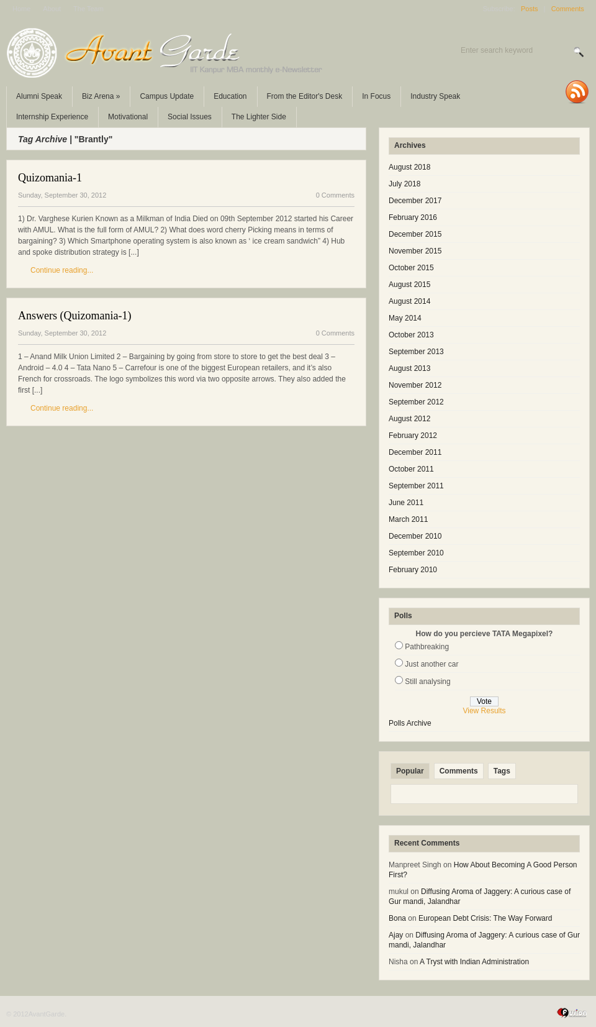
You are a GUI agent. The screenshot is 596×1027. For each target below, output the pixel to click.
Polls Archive (410, 723)
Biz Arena (101, 96)
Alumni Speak (39, 96)
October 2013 (411, 335)
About (52, 8)
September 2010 (416, 553)
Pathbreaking (427, 646)
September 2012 (416, 402)
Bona (397, 918)
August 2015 (409, 284)
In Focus (376, 96)
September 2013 (416, 351)
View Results (484, 710)
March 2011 (408, 519)
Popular (410, 771)
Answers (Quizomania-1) (74, 315)
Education (230, 96)
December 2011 (415, 452)
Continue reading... (61, 270)
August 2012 (409, 418)
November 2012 (415, 385)
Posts (529, 8)
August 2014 (409, 301)
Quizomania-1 (50, 177)
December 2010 (415, 536)
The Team (88, 8)
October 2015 (411, 267)
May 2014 (405, 318)
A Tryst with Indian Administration (474, 961)
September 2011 (416, 486)
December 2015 (415, 234)
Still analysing (427, 681)
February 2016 (413, 217)
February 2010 (413, 569)
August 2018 (409, 167)
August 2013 (409, 368)
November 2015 (415, 251)
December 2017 (415, 200)
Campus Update (167, 96)
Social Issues (190, 116)
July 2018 (404, 184)
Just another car (431, 664)
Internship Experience (52, 116)
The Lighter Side (259, 116)
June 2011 (406, 502)
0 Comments (335, 195)
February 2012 (413, 435)
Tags (502, 771)
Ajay (396, 935)
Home (21, 8)
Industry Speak (435, 96)
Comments (567, 8)
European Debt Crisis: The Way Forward (485, 918)
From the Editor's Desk (305, 96)
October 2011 (411, 469)
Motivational (128, 116)
